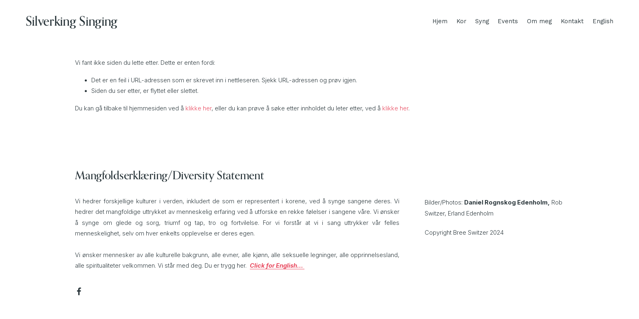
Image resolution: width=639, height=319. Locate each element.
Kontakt (572, 21)
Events (508, 21)
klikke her (198, 108)
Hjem (439, 21)
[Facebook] (79, 291)
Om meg (539, 21)
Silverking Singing (71, 21)
